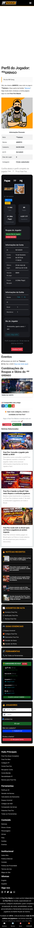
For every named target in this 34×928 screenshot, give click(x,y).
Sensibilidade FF (7, 776)
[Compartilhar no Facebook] (3, 406)
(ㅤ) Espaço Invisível (9, 630)
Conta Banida (6, 773)
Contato (4, 862)
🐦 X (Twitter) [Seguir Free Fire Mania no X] (27, 424)
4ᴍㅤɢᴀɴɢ (27, 88)
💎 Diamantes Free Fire (11, 637)
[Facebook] (5, 892)
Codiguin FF (5, 763)
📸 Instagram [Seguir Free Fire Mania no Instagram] (7, 424)
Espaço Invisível (6, 800)
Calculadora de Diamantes (10, 797)
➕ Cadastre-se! (17, 731)
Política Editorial (6, 859)
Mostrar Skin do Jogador (13, 234)
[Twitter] (8, 892)
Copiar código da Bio (12, 334)
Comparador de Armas (9, 807)
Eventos (4, 844)
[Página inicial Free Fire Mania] (9, 3)
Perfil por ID (5, 790)
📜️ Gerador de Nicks (10, 644)
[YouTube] (11, 892)
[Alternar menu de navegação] (30, 3)
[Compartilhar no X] (6, 406)
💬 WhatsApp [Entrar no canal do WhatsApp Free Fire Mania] (17, 424)
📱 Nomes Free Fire (9, 619)
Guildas (4, 841)
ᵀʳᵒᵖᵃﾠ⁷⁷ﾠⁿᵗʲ (9, 200)
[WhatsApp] (14, 892)
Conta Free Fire (6, 766)
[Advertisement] (17, 47)
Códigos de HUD (7, 804)
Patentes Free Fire (7, 810)
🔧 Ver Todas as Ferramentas (13, 655)
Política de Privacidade (9, 866)
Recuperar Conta (7, 769)
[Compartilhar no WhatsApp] (10, 406)
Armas (3, 834)
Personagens (5, 831)
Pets (2, 838)
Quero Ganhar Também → (17, 697)
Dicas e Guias (6, 827)
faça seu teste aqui (21, 364)
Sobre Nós (5, 855)
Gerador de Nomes (7, 793)
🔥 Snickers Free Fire (10, 612)
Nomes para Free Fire (8, 780)
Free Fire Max (6, 759)
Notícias (4, 824)
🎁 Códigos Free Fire (10, 634)
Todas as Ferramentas (9, 814)
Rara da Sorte (7, 395)
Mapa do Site (5, 872)
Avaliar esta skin (11, 237)
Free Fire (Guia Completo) (10, 756)
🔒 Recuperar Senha (17, 739)
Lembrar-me (7, 719)
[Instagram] (2, 892)
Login (17, 723)
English (3, 880)
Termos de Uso (6, 869)
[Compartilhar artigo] (13, 406)
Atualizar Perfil (17, 349)
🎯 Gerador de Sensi (10, 640)
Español (4, 884)
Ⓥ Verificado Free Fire (10, 615)
